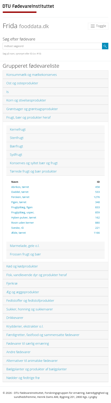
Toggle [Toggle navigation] (98, 26)
